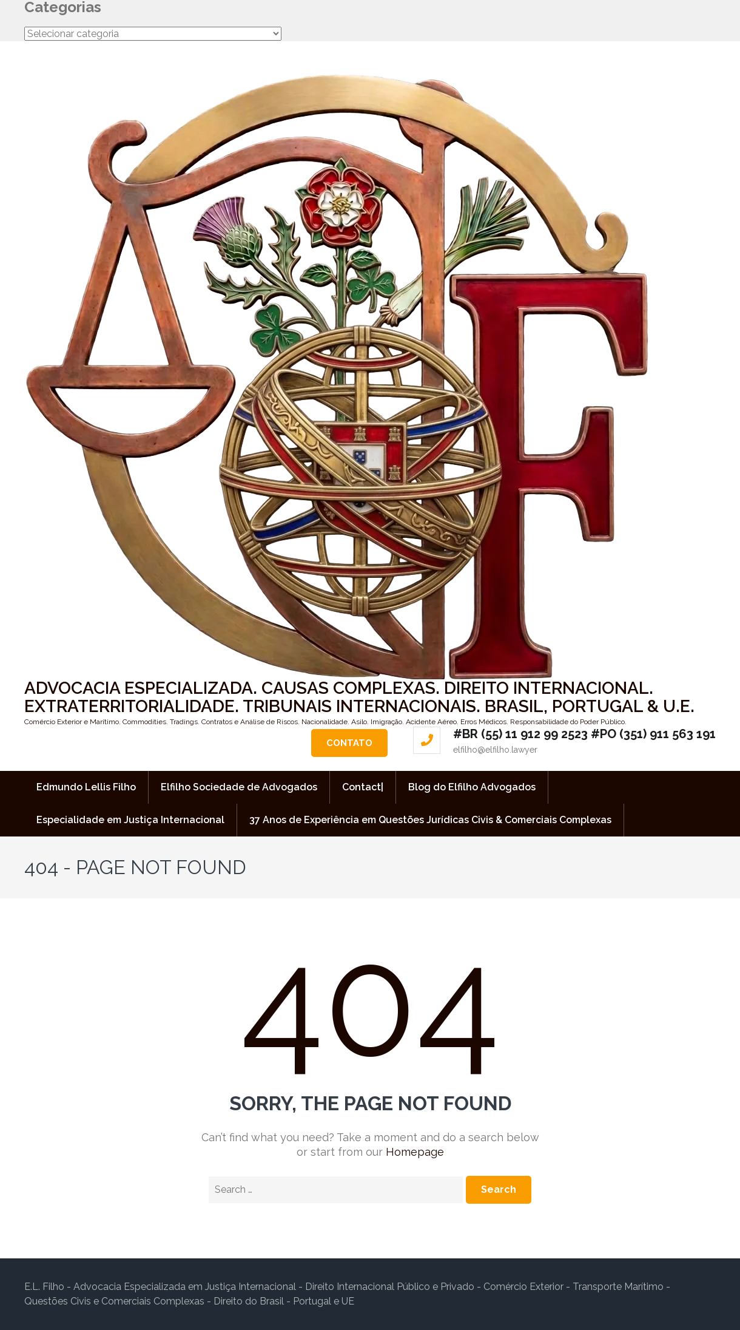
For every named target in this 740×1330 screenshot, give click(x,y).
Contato (349, 743)
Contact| (362, 787)
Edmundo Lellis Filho (86, 787)
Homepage (415, 1151)
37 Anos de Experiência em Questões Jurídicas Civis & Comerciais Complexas (430, 820)
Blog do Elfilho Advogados (472, 787)
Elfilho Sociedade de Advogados (239, 787)
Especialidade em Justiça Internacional (130, 820)
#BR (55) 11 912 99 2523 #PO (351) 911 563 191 (584, 734)
